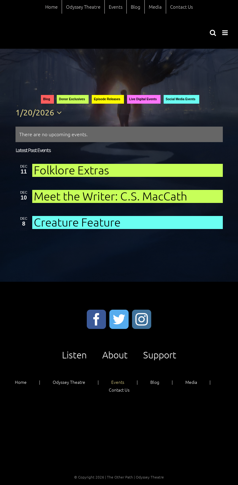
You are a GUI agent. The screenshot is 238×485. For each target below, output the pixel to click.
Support (159, 355)
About (115, 355)
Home (21, 382)
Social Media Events (181, 99)
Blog (46, 99)
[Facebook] (96, 319)
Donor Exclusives (72, 99)
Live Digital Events (143, 99)
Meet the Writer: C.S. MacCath (110, 196)
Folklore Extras (71, 170)
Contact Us (119, 390)
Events (117, 382)
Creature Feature (77, 222)
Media (191, 382)
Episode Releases (107, 99)
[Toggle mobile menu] (225, 32)
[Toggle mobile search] (213, 32)
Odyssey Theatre (69, 382)
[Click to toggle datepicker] (40, 113)
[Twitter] (119, 319)
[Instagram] (141, 319)
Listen (74, 355)
